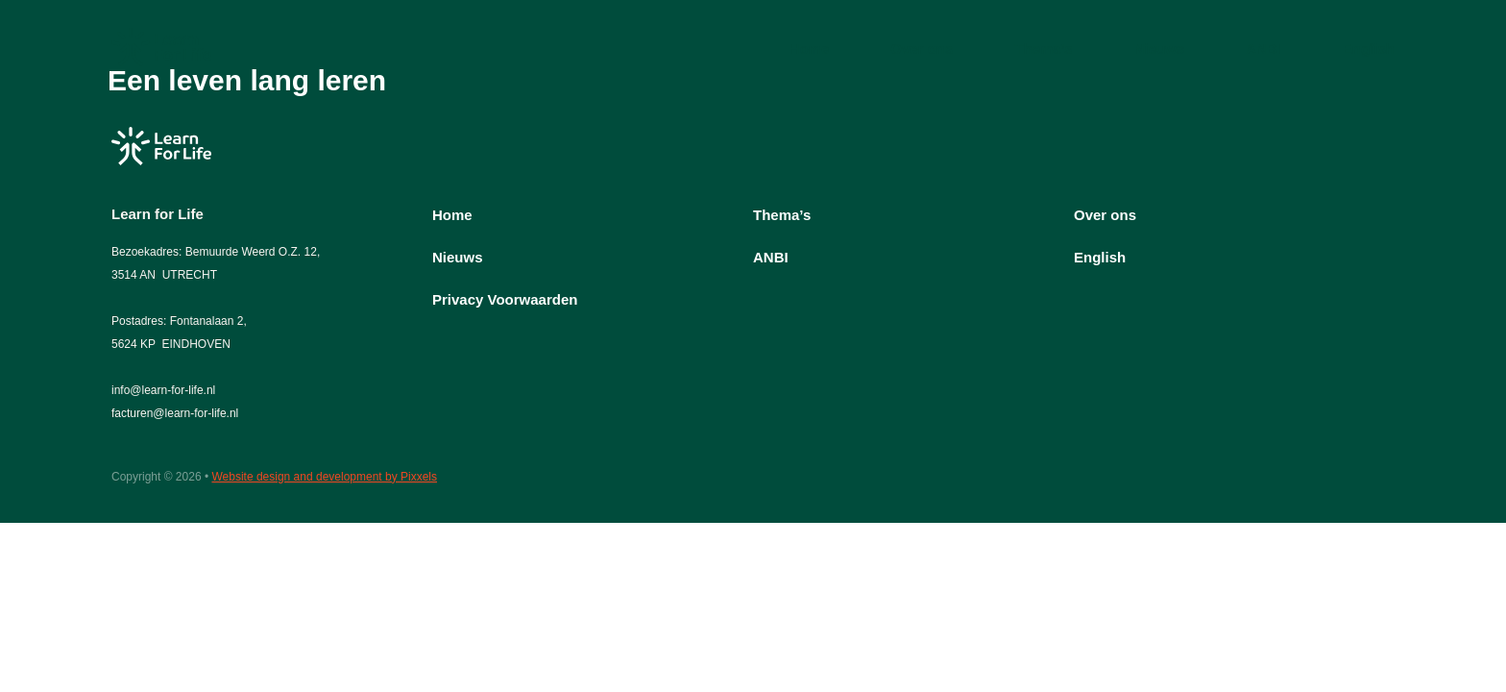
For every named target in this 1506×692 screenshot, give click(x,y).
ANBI (1263, 48)
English (1369, 48)
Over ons (921, 48)
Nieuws (1159, 48)
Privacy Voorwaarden (504, 299)
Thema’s (1043, 48)
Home (809, 48)
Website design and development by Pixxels (324, 476)
